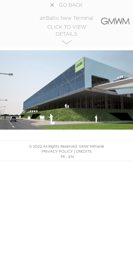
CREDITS (84, 151)
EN (71, 157)
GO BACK (66, 5)
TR (62, 157)
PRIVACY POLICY (57, 151)
